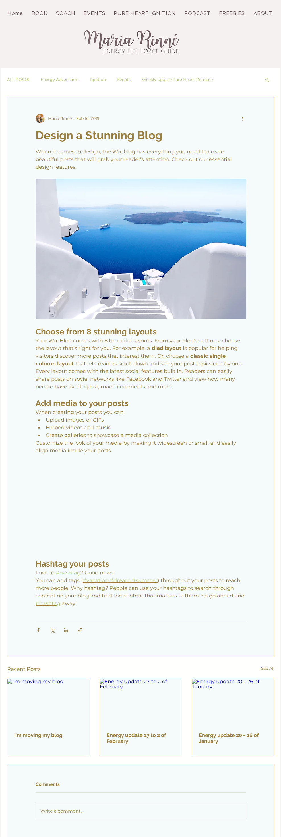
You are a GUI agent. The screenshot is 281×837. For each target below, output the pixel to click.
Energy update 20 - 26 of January (229, 738)
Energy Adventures (60, 79)
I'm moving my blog (38, 735)
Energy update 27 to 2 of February (136, 738)
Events (124, 79)
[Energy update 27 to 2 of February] (141, 702)
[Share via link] (80, 630)
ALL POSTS (18, 79)
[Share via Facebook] (38, 630)
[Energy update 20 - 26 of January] (233, 702)
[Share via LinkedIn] (66, 630)
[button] (267, 79)
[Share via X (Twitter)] (52, 630)
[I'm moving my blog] (48, 702)
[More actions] (242, 118)
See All (267, 668)
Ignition (98, 79)
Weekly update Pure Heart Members (178, 79)
